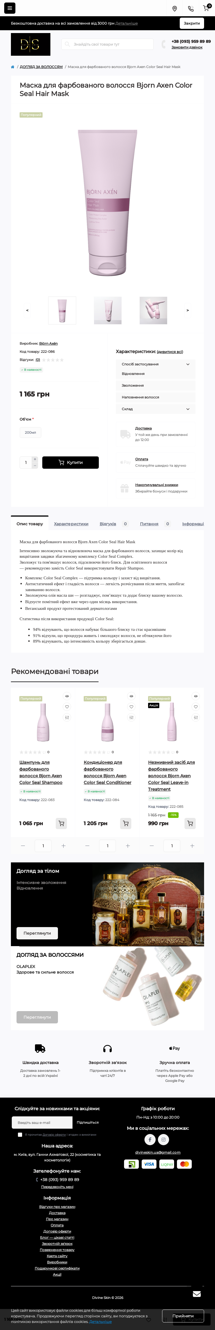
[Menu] (9, 8)
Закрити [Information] (192, 23)
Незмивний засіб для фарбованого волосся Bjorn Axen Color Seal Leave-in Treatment (171, 776)
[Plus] (35, 459)
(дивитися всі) (170, 351)
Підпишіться (88, 1122)
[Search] (67, 44)
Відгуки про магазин (57, 1207)
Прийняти (183, 1316)
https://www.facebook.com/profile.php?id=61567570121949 (150, 1139)
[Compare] (67, 717)
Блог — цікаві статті (57, 1237)
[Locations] (174, 8)
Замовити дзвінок (187, 47)
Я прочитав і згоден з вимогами (60, 1135)
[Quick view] (67, 696)
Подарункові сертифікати (57, 1268)
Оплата (141, 459)
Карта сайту (57, 1256)
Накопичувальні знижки (156, 485)
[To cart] (61, 823)
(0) (38, 360)
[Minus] (35, 466)
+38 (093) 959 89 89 (191, 41)
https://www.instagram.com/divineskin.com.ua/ (163, 1139)
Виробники (57, 1262)
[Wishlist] (67, 707)
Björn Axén (48, 343)
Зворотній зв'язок (57, 1244)
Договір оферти (54, 1135)
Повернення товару (57, 1250)
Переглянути (37, 933)
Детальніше (126, 23)
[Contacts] (191, 8)
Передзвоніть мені (57, 1187)
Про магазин (57, 1219)
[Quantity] (26, 462)
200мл (30, 432)
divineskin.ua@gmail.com (158, 1152)
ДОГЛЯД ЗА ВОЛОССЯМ (41, 67)
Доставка (143, 428)
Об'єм (27, 419)
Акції (57, 1274)
